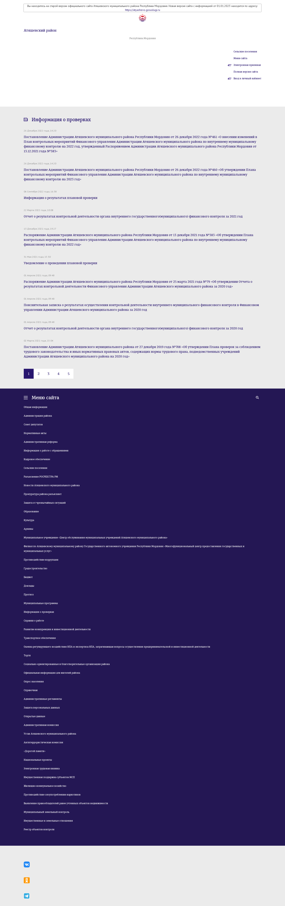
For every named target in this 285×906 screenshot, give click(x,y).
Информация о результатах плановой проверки (60, 198)
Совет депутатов (33, 424)
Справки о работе (34, 620)
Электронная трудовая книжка (42, 768)
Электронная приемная (247, 65)
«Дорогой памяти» (35, 751)
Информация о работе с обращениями (46, 450)
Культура (29, 520)
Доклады (29, 585)
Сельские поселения (245, 51)
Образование (31, 511)
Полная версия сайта (246, 71)
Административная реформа (40, 442)
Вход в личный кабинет (247, 78)
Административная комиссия (41, 725)
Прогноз (29, 594)
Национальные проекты (38, 759)
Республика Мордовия (142, 38)
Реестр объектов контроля (39, 829)
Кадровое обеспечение (37, 459)
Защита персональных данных (42, 707)
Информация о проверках (39, 612)
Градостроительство (35, 568)
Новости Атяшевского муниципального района (52, 485)
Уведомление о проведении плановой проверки (60, 263)
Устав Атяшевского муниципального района (50, 733)
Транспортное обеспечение (40, 638)
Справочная (31, 690)
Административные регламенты (43, 699)
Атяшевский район (40, 30)
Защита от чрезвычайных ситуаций (45, 502)
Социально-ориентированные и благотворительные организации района (67, 664)
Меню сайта (240, 58)
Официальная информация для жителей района (52, 672)
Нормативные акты (35, 433)
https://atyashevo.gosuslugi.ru (142, 10)
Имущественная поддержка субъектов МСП (49, 777)
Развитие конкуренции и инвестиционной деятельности (57, 629)
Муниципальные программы (41, 603)
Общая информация (35, 407)
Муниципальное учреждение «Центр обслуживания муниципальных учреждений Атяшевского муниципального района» (96, 537)
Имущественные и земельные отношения (48, 820)
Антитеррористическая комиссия (43, 742)
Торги (27, 655)
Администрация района (38, 415)
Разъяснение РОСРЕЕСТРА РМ (41, 476)
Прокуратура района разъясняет (43, 494)
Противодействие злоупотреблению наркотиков (52, 794)
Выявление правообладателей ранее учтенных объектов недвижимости (66, 803)
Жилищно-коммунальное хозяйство (45, 786)
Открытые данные (34, 716)
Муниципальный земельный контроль (46, 812)
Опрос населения (34, 681)
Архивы (28, 529)
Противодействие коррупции (41, 559)
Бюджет (28, 577)
